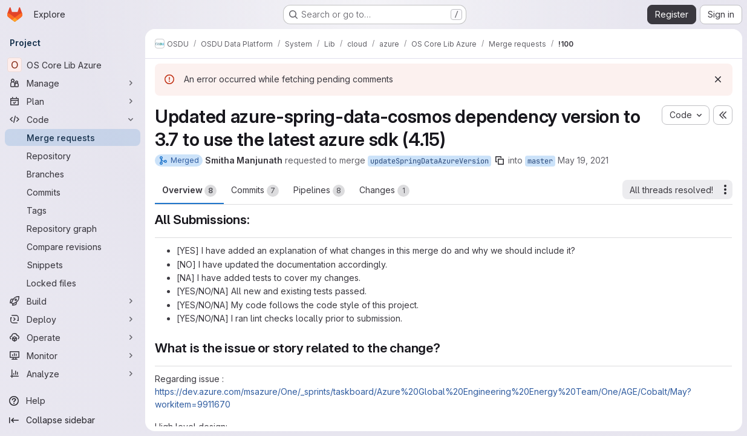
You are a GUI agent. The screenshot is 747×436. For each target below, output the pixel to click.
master (540, 161)
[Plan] (72, 101)
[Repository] (72, 155)
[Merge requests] (72, 137)
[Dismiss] (718, 79)
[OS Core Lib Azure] (72, 64)
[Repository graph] (72, 228)
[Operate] (72, 337)
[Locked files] (72, 282)
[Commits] (72, 191)
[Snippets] (72, 264)
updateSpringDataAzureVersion (429, 161)
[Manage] (72, 82)
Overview (189, 191)
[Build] (72, 300)
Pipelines (319, 191)
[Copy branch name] (499, 160)
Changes (384, 191)
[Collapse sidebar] (72, 420)
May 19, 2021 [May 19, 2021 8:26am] (583, 160)
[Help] (72, 400)
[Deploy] (72, 319)
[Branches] (72, 173)
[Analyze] (72, 373)
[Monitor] (72, 355)
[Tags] (72, 210)
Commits (255, 191)
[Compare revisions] (72, 246)
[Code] (72, 119)
